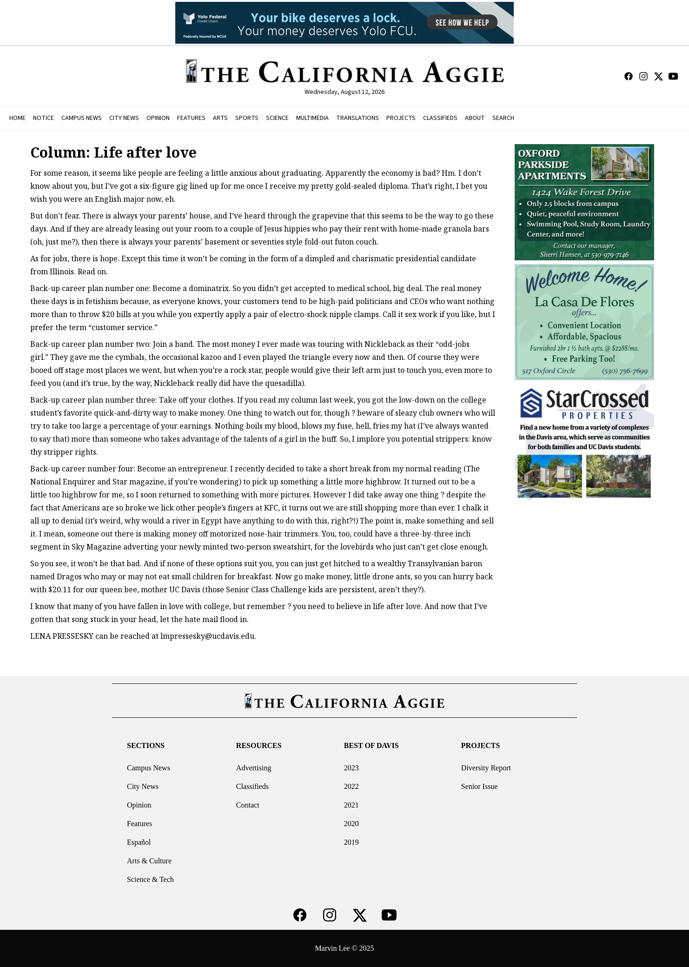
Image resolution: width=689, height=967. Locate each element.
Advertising (254, 768)
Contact (247, 805)
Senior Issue (479, 786)
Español (139, 842)
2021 (351, 805)
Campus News (148, 768)
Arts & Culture (149, 861)
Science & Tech (150, 879)
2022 (351, 786)
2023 (351, 768)
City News (143, 786)
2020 (351, 824)
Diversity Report (486, 768)
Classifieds (252, 786)
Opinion (139, 805)
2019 (351, 842)
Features (139, 824)
